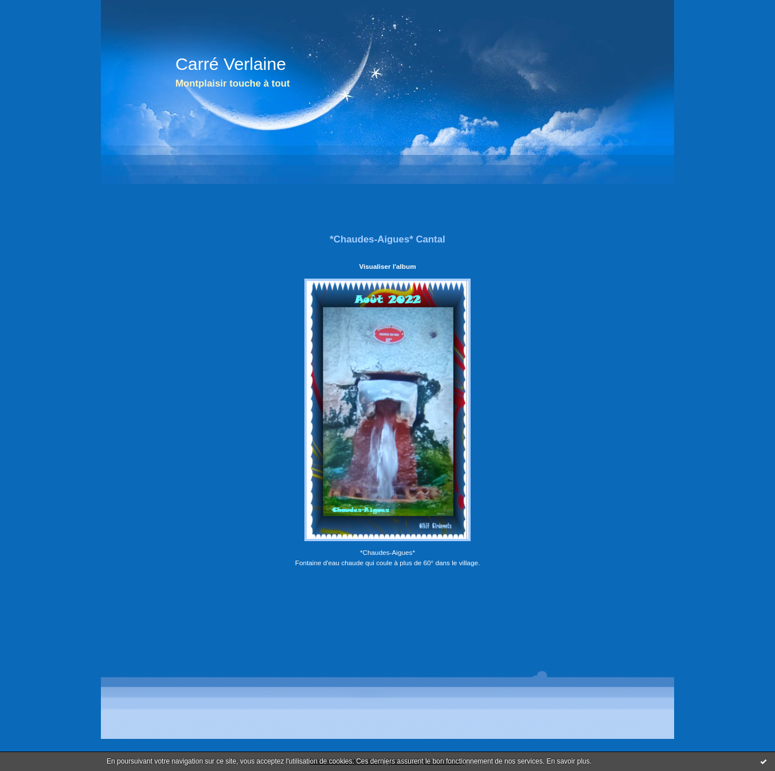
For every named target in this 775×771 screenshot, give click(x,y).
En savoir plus (567, 761)
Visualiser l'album (387, 266)
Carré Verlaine (230, 63)
